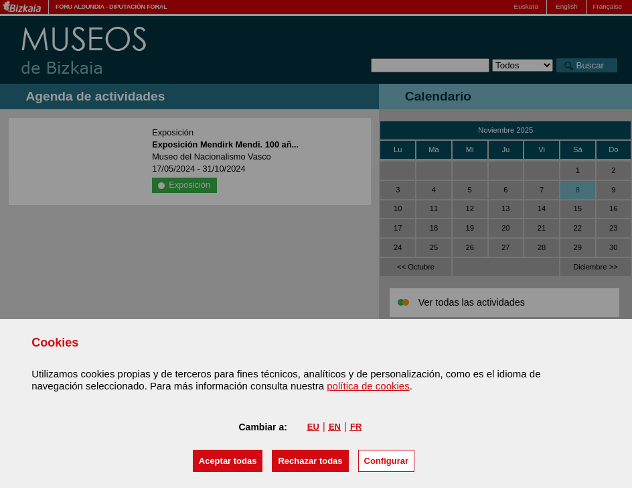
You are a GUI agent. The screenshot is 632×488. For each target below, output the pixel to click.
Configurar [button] (386, 461)
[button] (228, 461)
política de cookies (368, 385)
